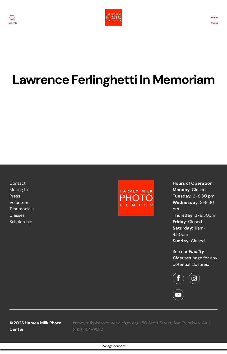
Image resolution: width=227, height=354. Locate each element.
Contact (17, 188)
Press (14, 201)
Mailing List (20, 194)
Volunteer (18, 207)
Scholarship (20, 226)
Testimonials (21, 213)
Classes (17, 220)
